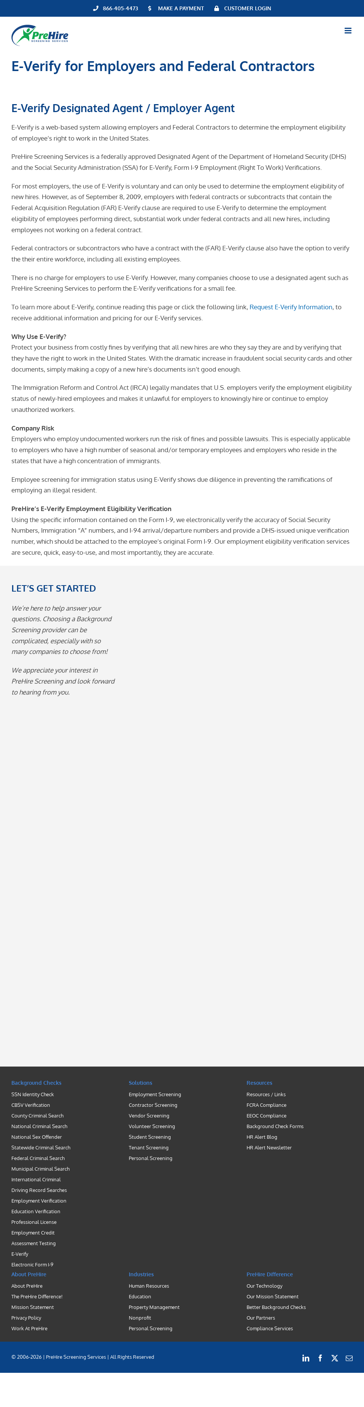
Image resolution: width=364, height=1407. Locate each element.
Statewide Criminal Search (40, 1147)
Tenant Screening (149, 1147)
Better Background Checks (276, 1307)
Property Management (154, 1307)
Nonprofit (140, 1318)
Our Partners (261, 1318)
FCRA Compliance (266, 1105)
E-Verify (19, 1254)
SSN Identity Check (32, 1094)
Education (140, 1296)
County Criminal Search (37, 1116)
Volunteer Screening (152, 1126)
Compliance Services (270, 1328)
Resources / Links (266, 1094)
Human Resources (149, 1286)
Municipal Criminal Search (40, 1169)
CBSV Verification (30, 1105)
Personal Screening (151, 1158)
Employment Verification (38, 1201)
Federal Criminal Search (38, 1158)
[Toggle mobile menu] (349, 31)
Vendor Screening (149, 1116)
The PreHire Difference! (37, 1296)
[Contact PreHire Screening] (230, 818)
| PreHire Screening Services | (76, 1357)
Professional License (34, 1222)
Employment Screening (155, 1094)
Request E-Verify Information (291, 307)
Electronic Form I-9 (32, 1264)
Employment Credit (33, 1233)
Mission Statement (32, 1307)
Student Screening (150, 1137)
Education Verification (35, 1211)
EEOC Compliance (266, 1116)
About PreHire (27, 1286)
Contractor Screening (153, 1105)
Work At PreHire (29, 1328)
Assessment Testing (33, 1243)
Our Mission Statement (273, 1296)
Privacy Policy (26, 1318)
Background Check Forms (275, 1126)
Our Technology (264, 1286)
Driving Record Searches (39, 1190)
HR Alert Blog (262, 1137)
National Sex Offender (36, 1137)
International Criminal (36, 1179)
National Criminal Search (39, 1126)
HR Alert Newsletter (269, 1147)
